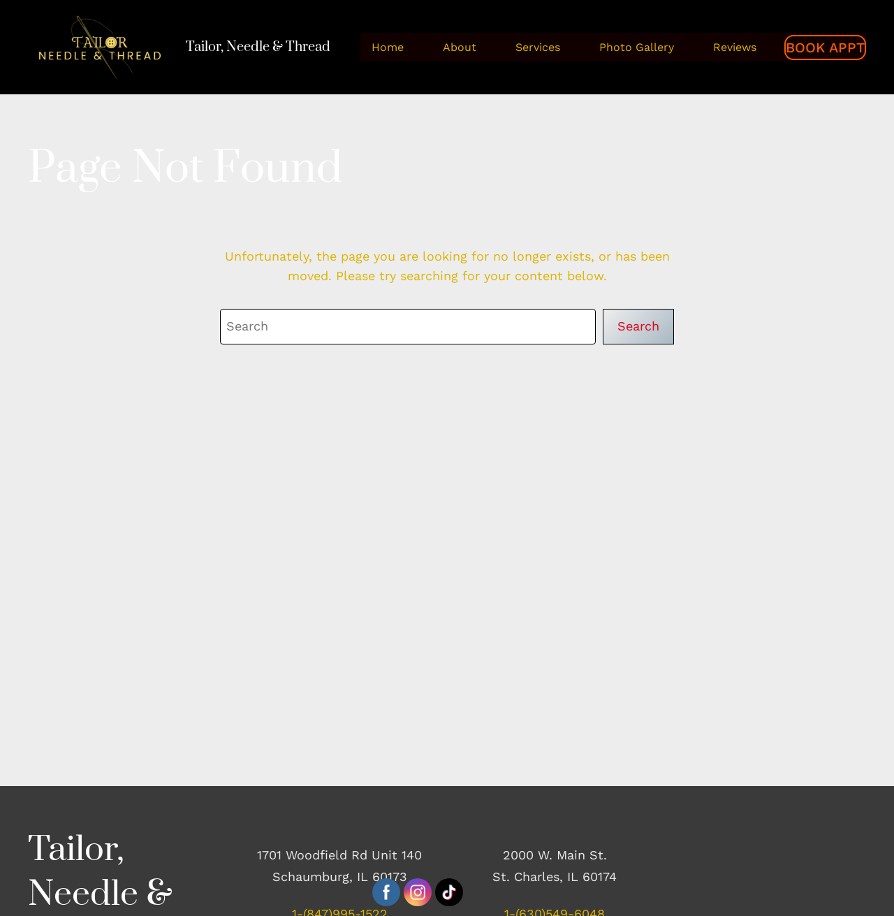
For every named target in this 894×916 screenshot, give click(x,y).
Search (638, 326)
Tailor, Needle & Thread (258, 47)
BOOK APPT (825, 47)
